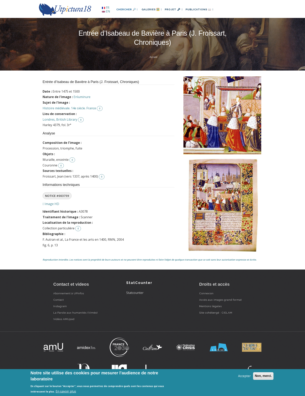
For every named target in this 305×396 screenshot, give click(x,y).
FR (105, 7)
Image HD (51, 204)
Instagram (60, 306)
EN (106, 11)
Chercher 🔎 (127, 9)
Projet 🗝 (177, 9)
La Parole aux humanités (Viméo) (75, 312)
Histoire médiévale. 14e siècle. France (69, 108)
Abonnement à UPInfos (68, 293)
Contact (58, 299)
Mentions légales (210, 306)
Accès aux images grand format (220, 299)
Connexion (206, 293)
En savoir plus (66, 391)
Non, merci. (263, 375)
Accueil (153, 57)
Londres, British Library (60, 119)
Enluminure (82, 97)
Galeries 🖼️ (153, 9)
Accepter (244, 376)
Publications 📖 (204, 9)
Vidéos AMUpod (63, 319)
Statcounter (135, 293)
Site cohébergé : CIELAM (215, 312)
